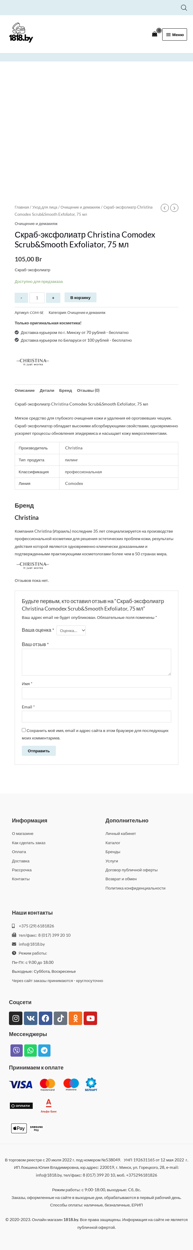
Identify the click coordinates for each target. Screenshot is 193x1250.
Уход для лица (44, 207)
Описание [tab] (25, 390)
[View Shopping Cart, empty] (154, 34)
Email (28, 706)
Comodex (74, 483)
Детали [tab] (47, 390)
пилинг (71, 459)
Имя (27, 683)
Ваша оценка (38, 630)
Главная (22, 207)
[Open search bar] (184, 7)
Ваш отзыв (35, 644)
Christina (59, 403)
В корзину (81, 297)
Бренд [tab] (65, 390)
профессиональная (83, 471)
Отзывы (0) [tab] (88, 390)
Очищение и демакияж (80, 207)
